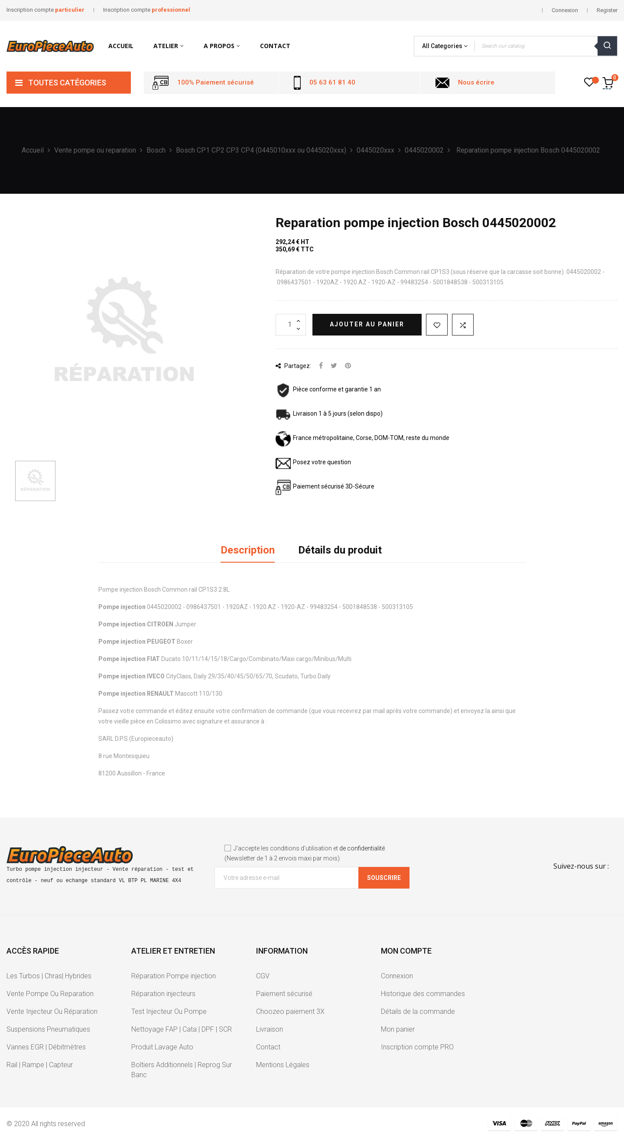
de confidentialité (362, 848)
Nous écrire (476, 82)
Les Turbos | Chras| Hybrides (48, 976)
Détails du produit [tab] (340, 550)
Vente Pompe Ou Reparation (50, 994)
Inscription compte (45, 10)
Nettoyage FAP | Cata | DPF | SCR (181, 1029)
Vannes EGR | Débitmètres (46, 1047)
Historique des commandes (423, 994)
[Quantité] (291, 324)
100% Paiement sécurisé (215, 82)
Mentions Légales (282, 1065)
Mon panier (398, 1029)
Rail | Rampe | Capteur (39, 1065)
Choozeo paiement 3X (290, 1011)
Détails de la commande (418, 1011)
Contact (268, 1047)
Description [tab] (248, 550)
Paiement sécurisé (284, 994)
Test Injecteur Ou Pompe (169, 1011)
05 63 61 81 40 (332, 82)
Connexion (397, 976)
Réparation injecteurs (163, 994)
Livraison (269, 1029)
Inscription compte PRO (417, 1047)
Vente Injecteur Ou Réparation (52, 1011)
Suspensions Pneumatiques (48, 1029)
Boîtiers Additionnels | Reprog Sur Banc (181, 1070)
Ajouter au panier (367, 324)
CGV (263, 976)
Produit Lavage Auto (162, 1047)
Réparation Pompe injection (173, 976)
